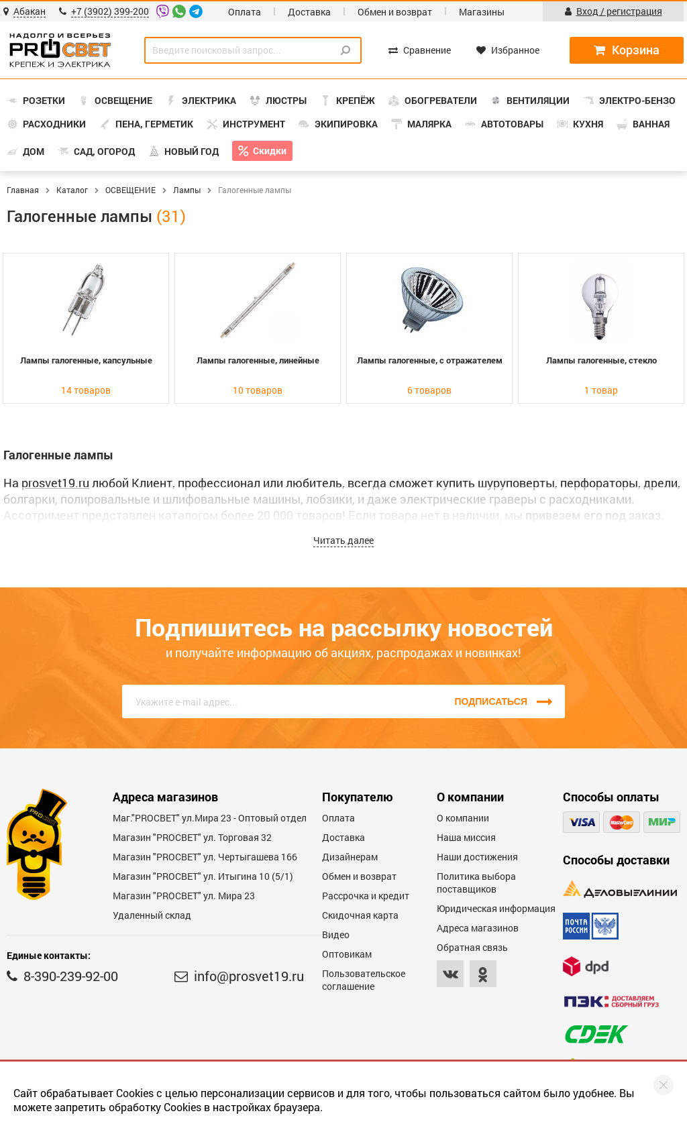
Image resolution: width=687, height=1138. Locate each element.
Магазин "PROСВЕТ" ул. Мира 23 (184, 895)
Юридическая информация (496, 908)
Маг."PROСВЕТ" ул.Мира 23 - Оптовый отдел (210, 817)
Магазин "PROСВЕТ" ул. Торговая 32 (192, 837)
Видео (336, 934)
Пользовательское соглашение (363, 979)
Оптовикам (347, 954)
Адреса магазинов (478, 927)
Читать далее (343, 540)
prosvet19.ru (55, 483)
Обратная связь (472, 947)
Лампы (187, 189)
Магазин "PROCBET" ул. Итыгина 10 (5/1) (203, 876)
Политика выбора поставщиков (476, 882)
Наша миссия (466, 837)
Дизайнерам (350, 856)
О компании (463, 817)
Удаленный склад (152, 915)
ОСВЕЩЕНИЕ (130, 189)
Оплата (244, 11)
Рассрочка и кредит (365, 895)
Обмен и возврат (395, 11)
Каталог (72, 189)
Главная (23, 189)
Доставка (309, 11)
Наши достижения (477, 856)
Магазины (482, 11)
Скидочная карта (360, 915)
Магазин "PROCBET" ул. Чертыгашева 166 (205, 856)
